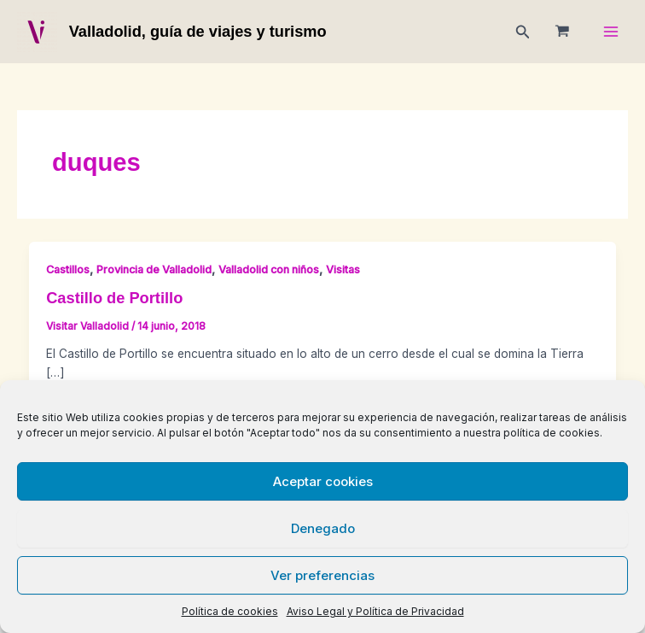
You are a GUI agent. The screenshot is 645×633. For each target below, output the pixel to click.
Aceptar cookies (323, 481)
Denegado (323, 528)
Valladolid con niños (268, 269)
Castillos (68, 269)
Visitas (343, 269)
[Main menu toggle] (611, 32)
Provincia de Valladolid (154, 269)
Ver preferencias (322, 575)
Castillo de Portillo (114, 298)
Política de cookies (230, 611)
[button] (523, 32)
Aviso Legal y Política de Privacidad (375, 611)
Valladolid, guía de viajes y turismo (198, 31)
